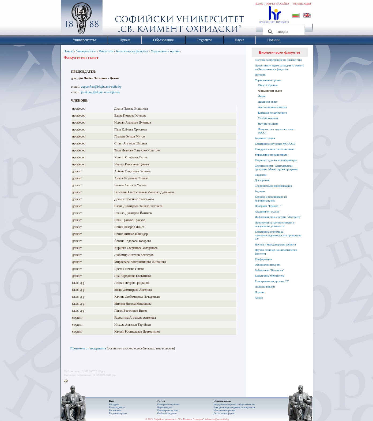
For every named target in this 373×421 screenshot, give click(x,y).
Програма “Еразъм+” (268, 205)
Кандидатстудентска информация (276, 160)
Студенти (261, 174)
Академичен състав (267, 211)
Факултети (106, 51)
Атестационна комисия (272, 107)
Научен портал (164, 407)
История (260, 74)
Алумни (260, 191)
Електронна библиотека (270, 275)
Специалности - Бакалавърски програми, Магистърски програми (276, 167)
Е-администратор (118, 413)
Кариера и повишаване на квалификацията (271, 198)
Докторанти (262, 180)
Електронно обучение (168, 404)
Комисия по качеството (272, 112)
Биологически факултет (132, 51)
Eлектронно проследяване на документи (234, 407)
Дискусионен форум (224, 413)
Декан (262, 96)
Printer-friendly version (67, 381)
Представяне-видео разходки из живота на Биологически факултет (279, 67)
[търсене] (283, 32)
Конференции (263, 259)
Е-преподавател (117, 407)
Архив (259, 297)
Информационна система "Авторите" (278, 216)
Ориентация (302, 3)
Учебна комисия (268, 118)
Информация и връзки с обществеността (234, 404)
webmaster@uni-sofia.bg (217, 419)
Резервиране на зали (167, 410)
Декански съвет (268, 101)
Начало (69, 51)
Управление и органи (165, 51)
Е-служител (115, 410)
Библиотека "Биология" (269, 270)
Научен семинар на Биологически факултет (276, 251)
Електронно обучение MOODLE (275, 143)
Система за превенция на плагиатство (278, 59)
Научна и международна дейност (275, 244)
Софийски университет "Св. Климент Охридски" (112, 19)
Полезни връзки (265, 286)
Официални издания (267, 264)
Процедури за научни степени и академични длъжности (275, 224)
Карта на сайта (277, 3)
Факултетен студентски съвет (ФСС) (276, 130)
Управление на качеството (271, 154)
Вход (259, 3)
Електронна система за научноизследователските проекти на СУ (278, 235)
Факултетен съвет (270, 90)
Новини (260, 292)
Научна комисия (268, 123)
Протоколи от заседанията (88, 348)
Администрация (265, 138)
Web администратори (224, 410)
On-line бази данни (167, 413)
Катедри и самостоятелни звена (274, 149)
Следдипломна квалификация (273, 185)
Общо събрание (268, 85)
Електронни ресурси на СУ (272, 281)
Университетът (86, 51)
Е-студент (114, 404)
